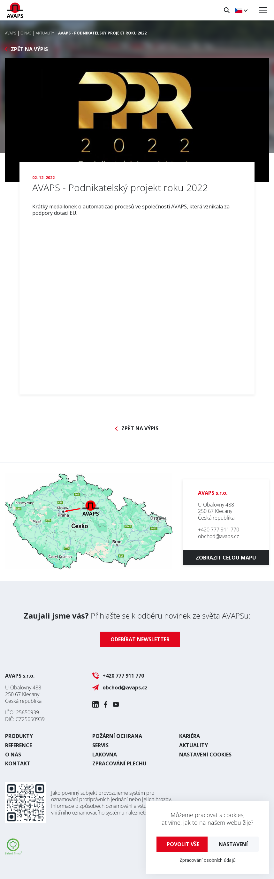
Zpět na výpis (29, 49)
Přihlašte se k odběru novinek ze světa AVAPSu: (137, 615)
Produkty (19, 736)
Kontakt (17, 763)
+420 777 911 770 (218, 529)
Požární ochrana (117, 736)
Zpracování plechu (119, 763)
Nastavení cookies (205, 754)
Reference (18, 745)
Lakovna (104, 754)
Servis (100, 745)
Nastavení (233, 844)
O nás (13, 754)
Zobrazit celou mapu (226, 557)
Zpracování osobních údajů (207, 860)
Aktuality (193, 745)
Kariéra (189, 736)
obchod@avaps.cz (218, 536)
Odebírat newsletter (140, 639)
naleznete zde (141, 812)
